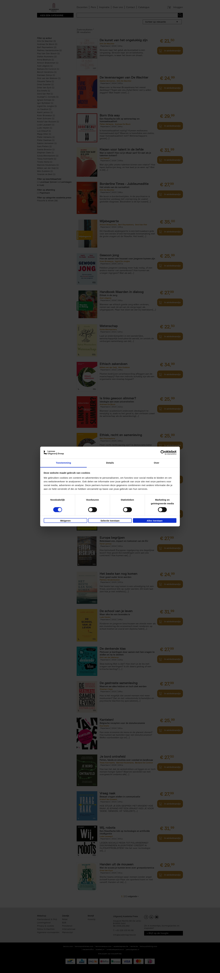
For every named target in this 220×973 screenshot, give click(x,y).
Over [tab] (156, 462)
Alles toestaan (155, 520)
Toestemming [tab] (63, 462)
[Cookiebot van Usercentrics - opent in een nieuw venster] (162, 452)
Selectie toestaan (110, 520)
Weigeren (65, 520)
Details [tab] (110, 462)
